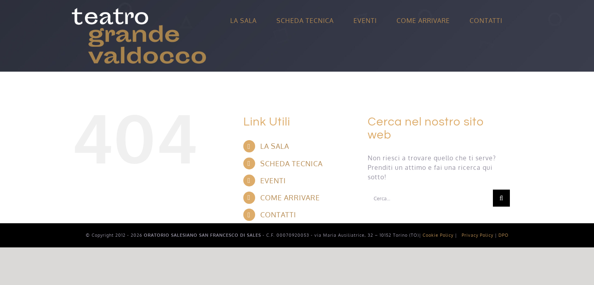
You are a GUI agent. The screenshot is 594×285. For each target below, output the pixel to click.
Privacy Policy (477, 235)
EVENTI (273, 180)
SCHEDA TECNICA (291, 163)
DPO (503, 235)
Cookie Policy (438, 235)
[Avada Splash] (139, 11)
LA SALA (274, 146)
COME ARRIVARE (290, 197)
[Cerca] (501, 198)
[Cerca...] (430, 198)
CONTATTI (278, 214)
